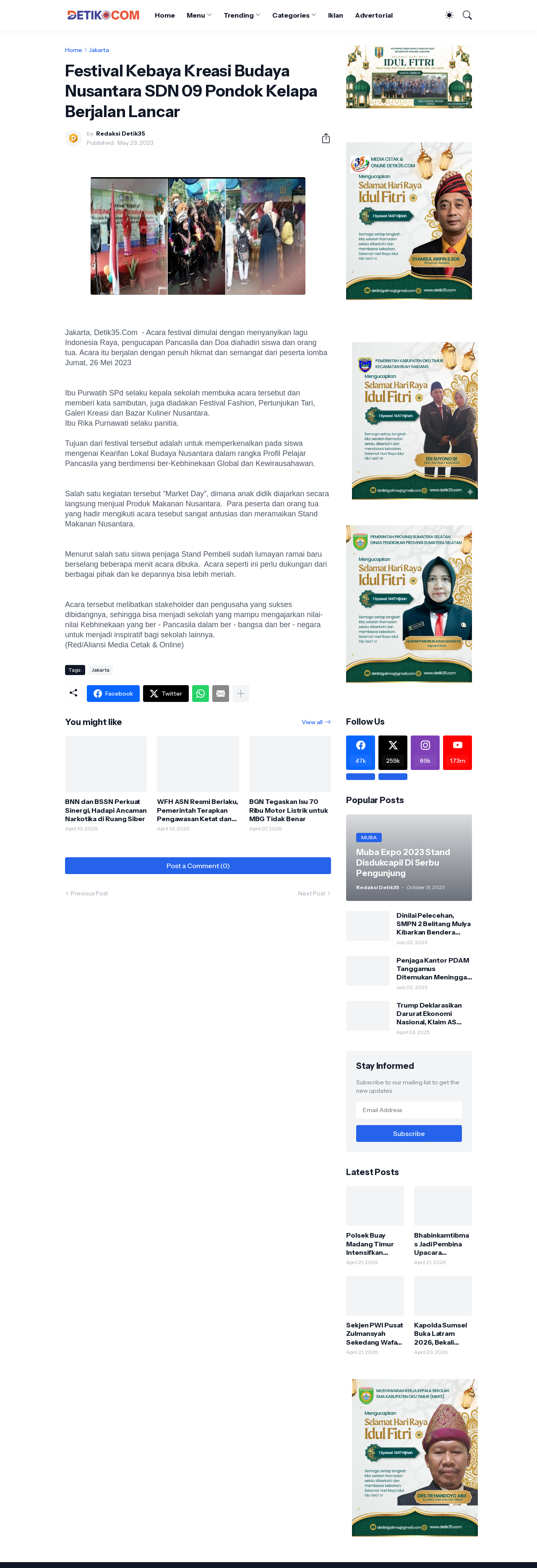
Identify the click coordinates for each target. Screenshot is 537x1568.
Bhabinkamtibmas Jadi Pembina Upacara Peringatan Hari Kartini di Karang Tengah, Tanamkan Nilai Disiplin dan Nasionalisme (441, 1243)
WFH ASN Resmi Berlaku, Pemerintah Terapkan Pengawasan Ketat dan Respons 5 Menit (197, 810)
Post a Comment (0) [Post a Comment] (198, 865)
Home (165, 15)
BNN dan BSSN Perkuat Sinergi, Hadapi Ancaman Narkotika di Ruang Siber (106, 810)
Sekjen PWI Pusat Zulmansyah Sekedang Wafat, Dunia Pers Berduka (374, 1333)
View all (312, 722)
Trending (239, 15)
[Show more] (240, 693)
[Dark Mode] (445, 15)
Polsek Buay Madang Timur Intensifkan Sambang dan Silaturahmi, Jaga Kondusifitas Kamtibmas (373, 1243)
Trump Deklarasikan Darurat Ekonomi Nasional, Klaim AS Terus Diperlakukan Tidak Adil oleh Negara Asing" (433, 1013)
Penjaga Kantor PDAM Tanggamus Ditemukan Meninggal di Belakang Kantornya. (433, 969)
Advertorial (374, 15)
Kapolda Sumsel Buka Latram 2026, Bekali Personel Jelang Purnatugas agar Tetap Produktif (441, 1333)
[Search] (463, 15)
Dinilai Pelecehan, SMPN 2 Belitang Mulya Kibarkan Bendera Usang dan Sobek (433, 924)
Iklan (335, 15)
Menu (196, 15)
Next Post (311, 893)
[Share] (322, 138)
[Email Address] (409, 1110)
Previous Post (89, 893)
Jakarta (99, 50)
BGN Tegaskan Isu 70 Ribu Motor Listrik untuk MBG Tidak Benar (288, 810)
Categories (291, 15)
